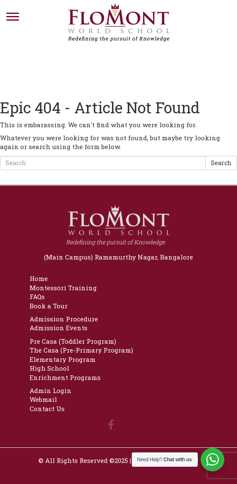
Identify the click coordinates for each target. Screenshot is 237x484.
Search (221, 163)
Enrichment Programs (65, 377)
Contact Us (47, 408)
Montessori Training (63, 287)
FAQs (37, 296)
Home (39, 278)
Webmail (43, 399)
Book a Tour (49, 306)
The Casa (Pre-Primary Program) (81, 350)
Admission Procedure (64, 319)
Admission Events (58, 328)
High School (49, 368)
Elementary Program (62, 359)
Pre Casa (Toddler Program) (73, 341)
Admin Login (50, 390)
